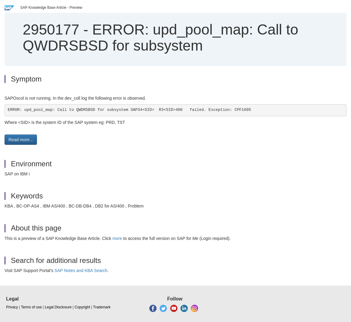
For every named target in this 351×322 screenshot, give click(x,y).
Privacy (12, 307)
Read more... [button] (20, 139)
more (117, 238)
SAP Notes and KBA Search (81, 270)
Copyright (82, 307)
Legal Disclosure (58, 307)
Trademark (102, 307)
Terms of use (31, 307)
